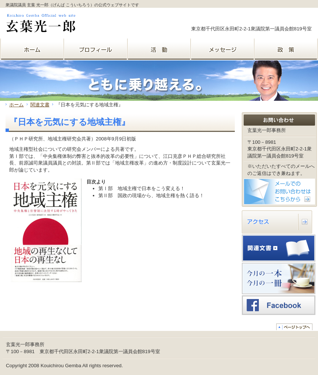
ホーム (16, 104)
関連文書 (40, 104)
